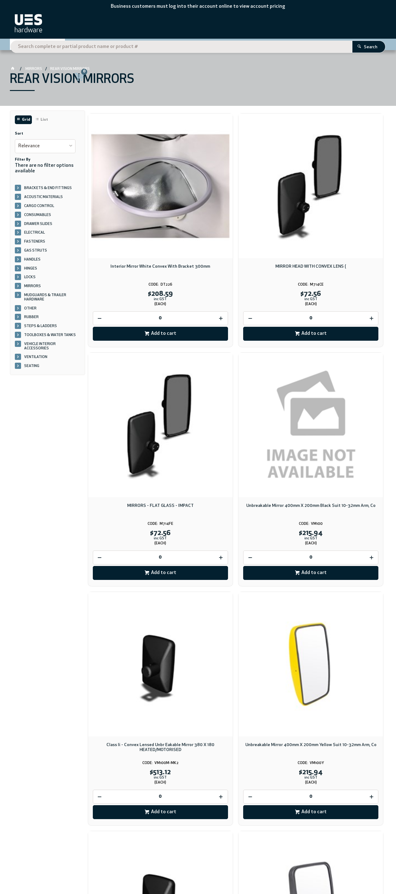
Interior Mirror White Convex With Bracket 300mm (123, 201)
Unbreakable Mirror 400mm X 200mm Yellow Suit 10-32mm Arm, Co (197, 376)
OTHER (30, 311)
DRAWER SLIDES (38, 226)
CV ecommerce (61, 871)
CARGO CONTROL (39, 208)
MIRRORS (32, 289)
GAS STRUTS (35, 253)
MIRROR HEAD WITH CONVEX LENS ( (198, 201)
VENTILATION (35, 359)
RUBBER (31, 320)
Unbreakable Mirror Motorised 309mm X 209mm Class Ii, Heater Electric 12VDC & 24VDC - (273, 378)
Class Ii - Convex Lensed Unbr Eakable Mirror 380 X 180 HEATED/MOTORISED (123, 376)
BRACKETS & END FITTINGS (48, 190)
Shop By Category (42, 45)
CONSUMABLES (37, 217)
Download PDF (234, 732)
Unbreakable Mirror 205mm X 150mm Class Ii (122, 545)
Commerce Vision (92, 871)
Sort (19, 136)
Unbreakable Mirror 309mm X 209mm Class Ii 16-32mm (348, 373)
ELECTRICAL (34, 235)
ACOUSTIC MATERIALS (43, 199)
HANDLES (32, 262)
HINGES (30, 271)
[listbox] (45, 148)
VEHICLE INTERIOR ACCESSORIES (40, 348)
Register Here (339, 45)
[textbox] (189, 25)
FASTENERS (34, 244)
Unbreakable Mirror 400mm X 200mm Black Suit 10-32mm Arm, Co (348, 204)
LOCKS (30, 280)
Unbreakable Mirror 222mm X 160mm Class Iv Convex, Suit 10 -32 (197, 548)
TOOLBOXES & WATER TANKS (50, 337)
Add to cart (126, 265)
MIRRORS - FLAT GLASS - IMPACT (273, 201)
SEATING (31, 368)
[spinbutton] (123, 250)
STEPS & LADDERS (40, 328)
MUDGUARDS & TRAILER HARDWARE (45, 300)
